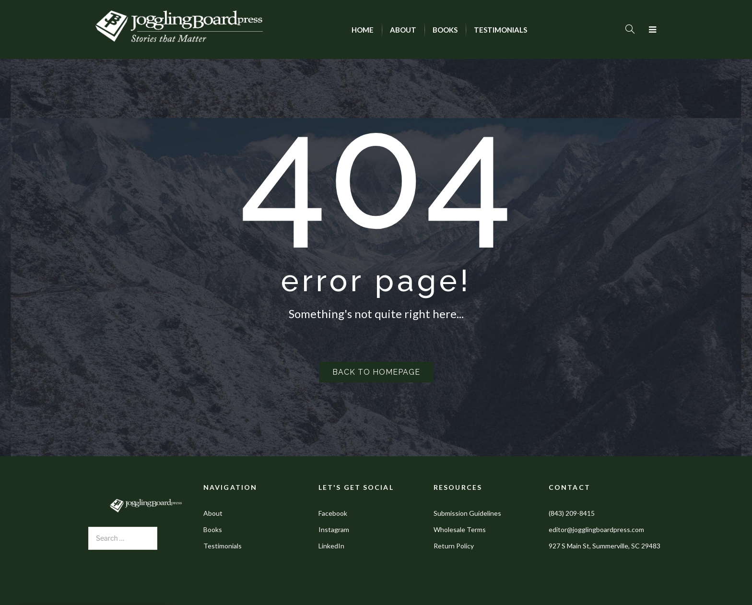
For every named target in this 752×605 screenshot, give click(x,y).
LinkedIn (331, 546)
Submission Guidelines (467, 513)
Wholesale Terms (460, 529)
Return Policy (454, 546)
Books (212, 529)
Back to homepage (376, 372)
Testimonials (222, 546)
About (213, 513)
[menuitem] (362, 30)
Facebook (332, 513)
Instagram (333, 529)
